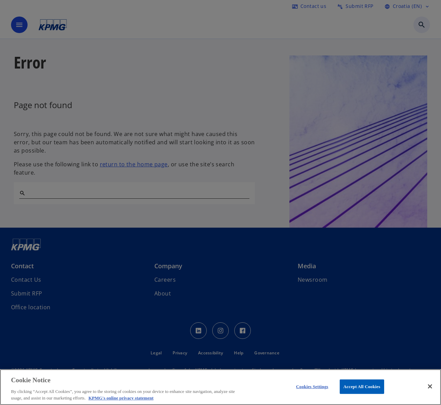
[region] (220, 387)
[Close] (430, 386)
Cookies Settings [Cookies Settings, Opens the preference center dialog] (312, 386)
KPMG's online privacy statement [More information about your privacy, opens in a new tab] (121, 398)
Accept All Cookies (361, 386)
